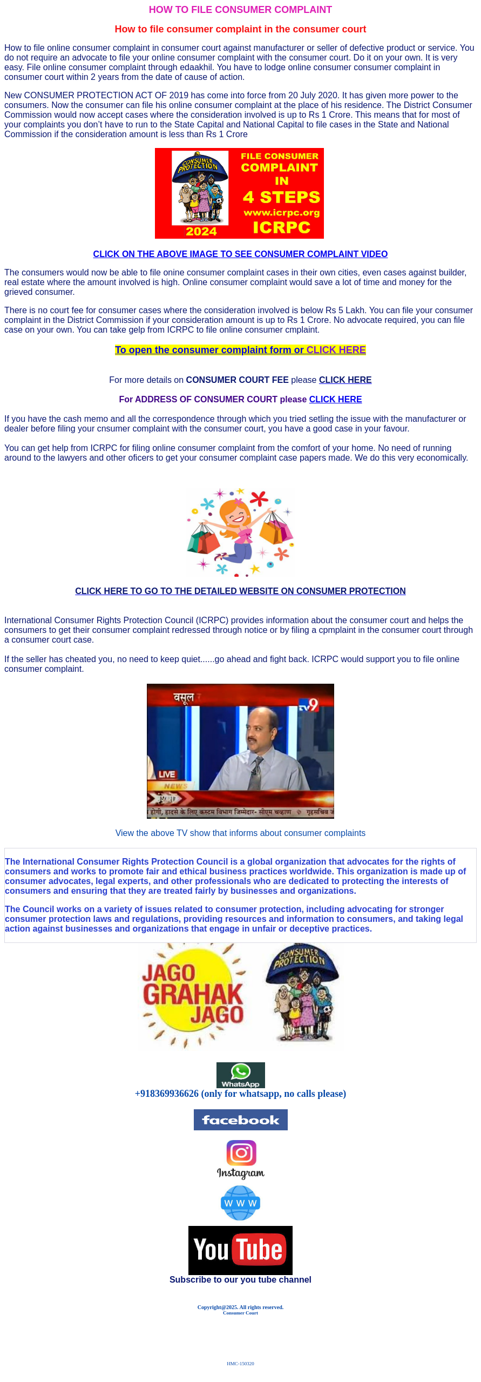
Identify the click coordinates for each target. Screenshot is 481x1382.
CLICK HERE (335, 399)
